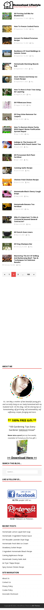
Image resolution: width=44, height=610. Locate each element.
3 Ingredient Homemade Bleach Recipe (17, 551)
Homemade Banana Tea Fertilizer (24, 205)
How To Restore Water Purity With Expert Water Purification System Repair (27, 129)
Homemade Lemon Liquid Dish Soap (16, 532)
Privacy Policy (7, 586)
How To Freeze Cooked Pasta (26, 26)
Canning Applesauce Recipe (12, 555)
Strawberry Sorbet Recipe (12, 547)
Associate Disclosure (10, 594)
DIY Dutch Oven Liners (23, 232)
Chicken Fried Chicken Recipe (26, 180)
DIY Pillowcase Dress (22, 102)
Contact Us (6, 582)
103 (28, 274)
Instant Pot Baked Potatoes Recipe (26, 39)
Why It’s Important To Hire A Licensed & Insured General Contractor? (26, 219)
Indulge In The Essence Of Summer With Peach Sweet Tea (27, 143)
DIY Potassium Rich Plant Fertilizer (24, 156)
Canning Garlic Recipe (23, 168)
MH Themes (36, 606)
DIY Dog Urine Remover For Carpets (25, 115)
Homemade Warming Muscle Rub (26, 65)
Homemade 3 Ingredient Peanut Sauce (17, 536)
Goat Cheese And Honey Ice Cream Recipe (25, 78)
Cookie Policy (7, 590)
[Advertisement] (22, 322)
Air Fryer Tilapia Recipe (11, 563)
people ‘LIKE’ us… (22, 500)
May (32, 18)
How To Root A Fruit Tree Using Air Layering (27, 91)
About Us (5, 578)
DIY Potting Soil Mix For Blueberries (23, 14)
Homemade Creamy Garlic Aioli (14, 559)
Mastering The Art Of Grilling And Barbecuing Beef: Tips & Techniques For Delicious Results (26, 259)
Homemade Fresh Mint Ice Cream (15, 543)
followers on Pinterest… (22, 519)
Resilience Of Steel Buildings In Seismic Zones (27, 52)
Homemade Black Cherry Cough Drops (27, 192)
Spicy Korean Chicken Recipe (13, 567)
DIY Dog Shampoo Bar (23, 244)
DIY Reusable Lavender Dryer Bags (15, 540)
